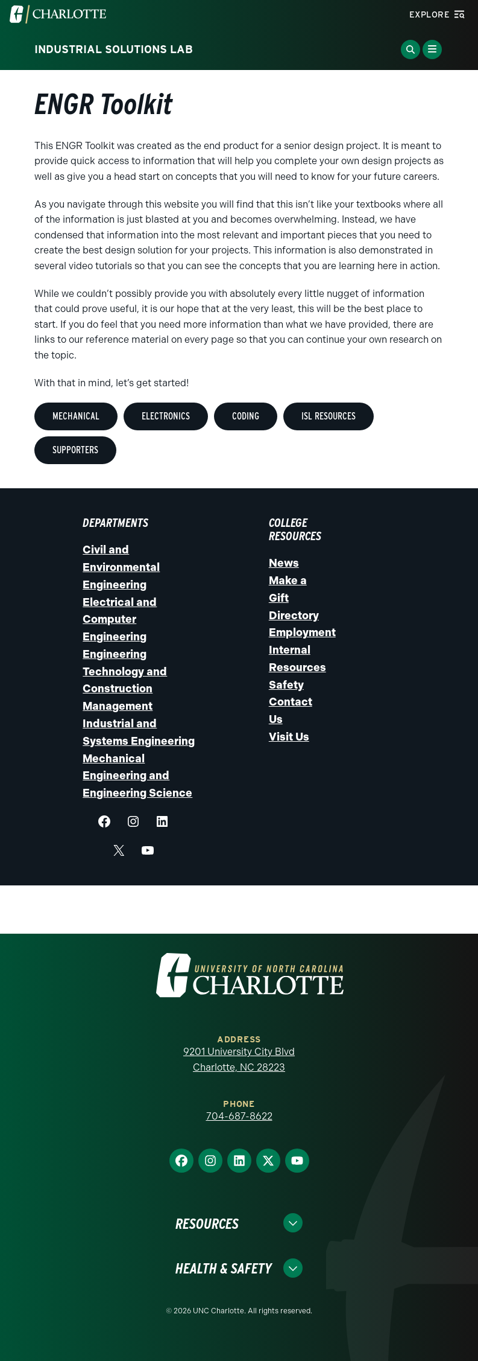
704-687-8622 (239, 1116)
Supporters (75, 450)
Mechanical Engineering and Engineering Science (137, 776)
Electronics (166, 416)
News (284, 563)
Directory (294, 615)
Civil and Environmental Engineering (121, 567)
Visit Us (289, 737)
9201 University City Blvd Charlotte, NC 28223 (239, 1059)
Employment (302, 632)
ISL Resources (328, 416)
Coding (245, 416)
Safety (286, 685)
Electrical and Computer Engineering (120, 620)
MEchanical (75, 416)
